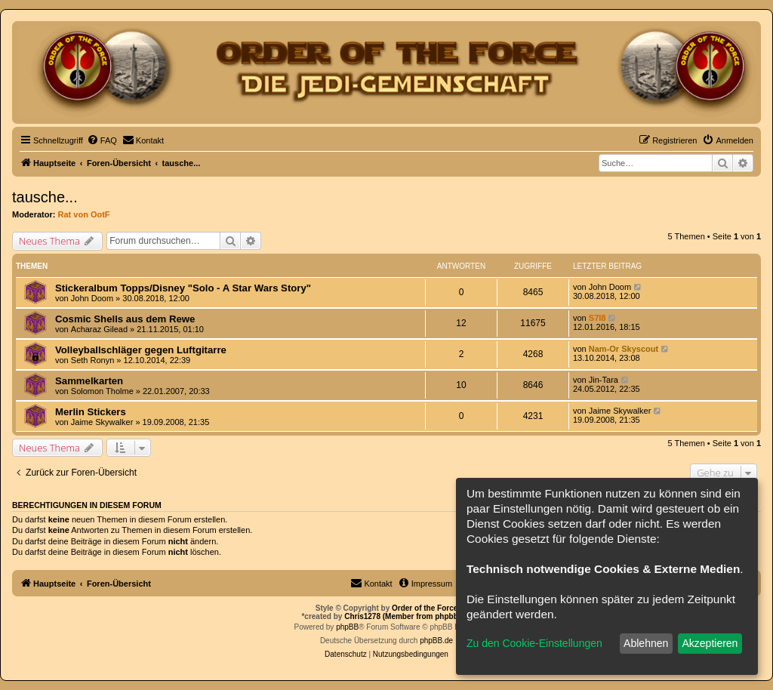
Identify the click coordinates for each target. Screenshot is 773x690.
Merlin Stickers (90, 411)
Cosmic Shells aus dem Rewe (125, 319)
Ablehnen (646, 643)
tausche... (45, 197)
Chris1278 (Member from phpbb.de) (407, 616)
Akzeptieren (710, 643)
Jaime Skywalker (102, 422)
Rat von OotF (84, 214)
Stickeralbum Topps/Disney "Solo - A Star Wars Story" (183, 288)
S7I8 (597, 317)
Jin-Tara (603, 379)
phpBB (347, 627)
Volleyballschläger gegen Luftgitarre (140, 350)
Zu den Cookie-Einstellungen (534, 643)
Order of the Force (424, 608)
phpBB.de (436, 640)
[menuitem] (102, 140)
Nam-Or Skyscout (623, 348)
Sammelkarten (89, 381)
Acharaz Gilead (99, 329)
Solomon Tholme (102, 391)
